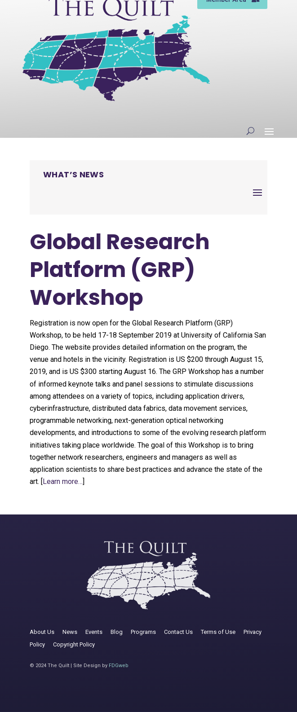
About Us (42, 631)
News (69, 631)
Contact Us (178, 631)
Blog (117, 631)
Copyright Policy (74, 644)
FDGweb (119, 665)
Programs (143, 631)
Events (93, 631)
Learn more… (63, 481)
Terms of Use (218, 631)
